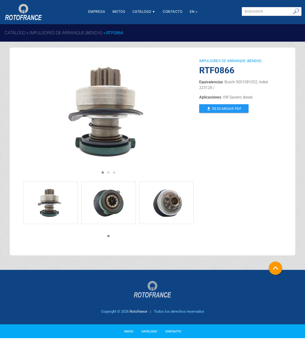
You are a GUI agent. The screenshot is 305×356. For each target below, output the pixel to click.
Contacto (172, 12)
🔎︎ (296, 11)
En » (194, 12)
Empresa (96, 12)
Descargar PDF (224, 108)
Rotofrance (138, 311)
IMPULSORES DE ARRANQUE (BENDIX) (65, 32)
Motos (118, 12)
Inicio (128, 331)
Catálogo (144, 12)
